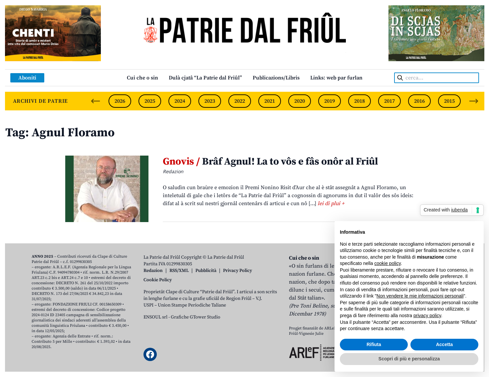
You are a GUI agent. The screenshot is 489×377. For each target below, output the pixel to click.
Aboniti (27, 77)
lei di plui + (331, 203)
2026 (120, 101)
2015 (449, 101)
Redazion (153, 271)
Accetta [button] (444, 344)
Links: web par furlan (336, 77)
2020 (299, 101)
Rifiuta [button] (374, 344)
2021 (269, 101)
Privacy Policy (237, 271)
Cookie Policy (157, 280)
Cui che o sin (142, 77)
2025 (149, 101)
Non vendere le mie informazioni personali (419, 296)
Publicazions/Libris (276, 77)
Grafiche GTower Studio (195, 317)
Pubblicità (205, 271)
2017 (389, 101)
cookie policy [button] (387, 263)
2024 (179, 101)
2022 (239, 101)
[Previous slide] (95, 101)
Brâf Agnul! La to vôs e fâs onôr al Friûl (270, 161)
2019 (329, 101)
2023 (209, 101)
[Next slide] (473, 101)
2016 (419, 101)
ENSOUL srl (155, 317)
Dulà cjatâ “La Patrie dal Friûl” (205, 77)
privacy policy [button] (427, 315)
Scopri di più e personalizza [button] (409, 358)
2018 (359, 101)
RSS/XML (179, 271)
